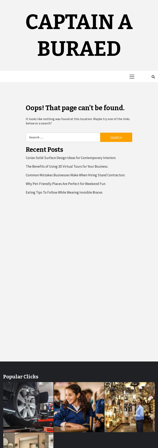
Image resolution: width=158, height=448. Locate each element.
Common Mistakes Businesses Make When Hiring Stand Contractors (75, 175)
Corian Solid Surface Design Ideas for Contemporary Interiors (71, 158)
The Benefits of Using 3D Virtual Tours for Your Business (67, 166)
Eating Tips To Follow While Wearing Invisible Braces (64, 192)
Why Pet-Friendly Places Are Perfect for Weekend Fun (65, 183)
